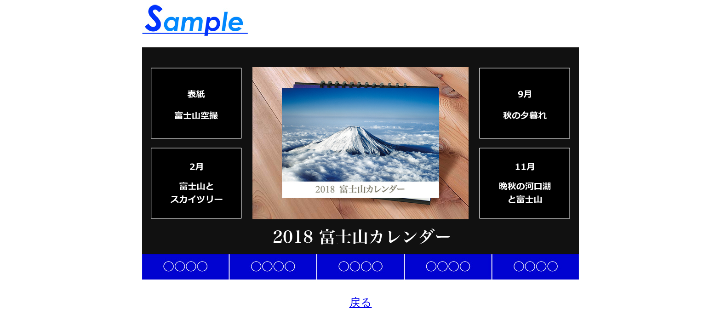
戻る (360, 302)
